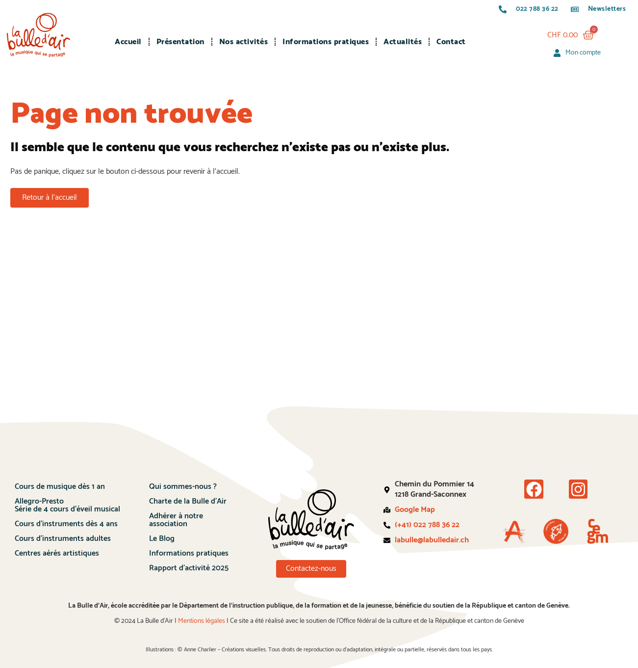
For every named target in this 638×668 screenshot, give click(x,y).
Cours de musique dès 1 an (60, 486)
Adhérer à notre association (176, 520)
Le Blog (162, 538)
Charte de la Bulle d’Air (188, 501)
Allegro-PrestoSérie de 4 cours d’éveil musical (67, 505)
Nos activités (243, 41)
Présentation (180, 41)
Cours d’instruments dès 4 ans (66, 524)
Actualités (402, 41)
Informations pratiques (325, 41)
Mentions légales (201, 621)
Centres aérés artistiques (57, 553)
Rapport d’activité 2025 (189, 568)
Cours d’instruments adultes (63, 538)
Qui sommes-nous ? (183, 486)
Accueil (128, 41)
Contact (451, 41)
